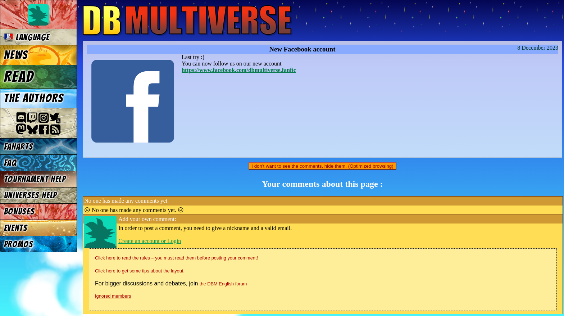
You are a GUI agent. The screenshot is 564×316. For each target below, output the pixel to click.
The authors (34, 98)
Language (27, 37)
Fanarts (18, 146)
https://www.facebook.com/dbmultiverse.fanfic (239, 70)
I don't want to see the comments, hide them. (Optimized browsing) (322, 166)
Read (19, 76)
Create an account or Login (149, 241)
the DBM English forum (223, 283)
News (16, 55)
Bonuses (19, 211)
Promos (18, 244)
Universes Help (30, 195)
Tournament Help (35, 179)
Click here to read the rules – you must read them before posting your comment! (176, 258)
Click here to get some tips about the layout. (140, 271)
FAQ (10, 162)
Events (16, 228)
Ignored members (113, 296)
